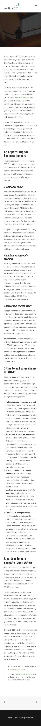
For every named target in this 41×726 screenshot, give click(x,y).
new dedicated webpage (20, 97)
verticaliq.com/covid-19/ (17, 669)
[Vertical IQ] (12, 6)
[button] (36, 6)
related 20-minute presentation (25, 674)
